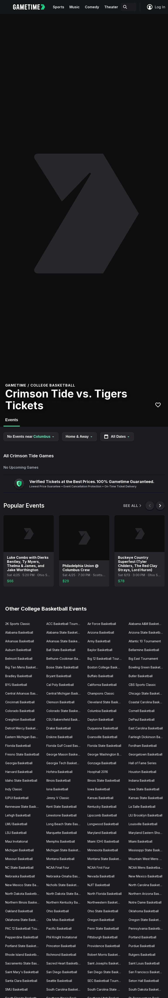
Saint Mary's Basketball (22, 972)
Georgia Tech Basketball (64, 763)
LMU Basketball (16, 824)
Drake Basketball (58, 728)
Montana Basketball (60, 859)
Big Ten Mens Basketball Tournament (24, 667)
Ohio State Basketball (102, 911)
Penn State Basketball (103, 928)
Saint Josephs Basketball (105, 963)
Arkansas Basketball (19, 641)
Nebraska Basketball (20, 876)
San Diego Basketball (61, 972)
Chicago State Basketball (147, 693)
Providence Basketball (103, 946)
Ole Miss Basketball (60, 920)
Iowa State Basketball (144, 789)
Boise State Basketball (62, 667)
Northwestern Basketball (105, 902)
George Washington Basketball (106, 754)
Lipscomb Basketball (102, 815)
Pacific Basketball (59, 928)
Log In (155, 7)
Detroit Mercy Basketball (22, 728)
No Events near (31, 436)
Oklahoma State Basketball (24, 920)
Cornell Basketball (142, 711)
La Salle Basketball (142, 806)
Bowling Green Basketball (147, 667)
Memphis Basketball (60, 841)
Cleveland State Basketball (106, 702)
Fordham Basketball (143, 745)
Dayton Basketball (100, 719)
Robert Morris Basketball (105, 954)
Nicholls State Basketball (63, 885)
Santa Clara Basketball (21, 981)
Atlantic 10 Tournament (145, 641)
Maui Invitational (16, 841)
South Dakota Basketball (146, 989)
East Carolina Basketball (146, 728)
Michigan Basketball (19, 850)
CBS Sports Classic (142, 685)
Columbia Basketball (101, 711)
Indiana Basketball (142, 780)
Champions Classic (100, 693)
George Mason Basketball (65, 754)
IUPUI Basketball (17, 798)
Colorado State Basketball (65, 711)
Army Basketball (98, 641)
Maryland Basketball (101, 833)
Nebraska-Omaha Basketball (65, 876)
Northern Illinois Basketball (24, 902)
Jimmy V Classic (57, 798)
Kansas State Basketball (146, 798)
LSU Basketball (16, 833)
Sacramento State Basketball (24, 963)
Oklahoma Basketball (144, 911)
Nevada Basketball (100, 876)
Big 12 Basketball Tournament (106, 658)
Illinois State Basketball (103, 780)
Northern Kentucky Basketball (65, 902)
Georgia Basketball (18, 763)
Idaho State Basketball (21, 780)
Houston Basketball (142, 772)
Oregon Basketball (100, 920)
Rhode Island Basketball (22, 954)
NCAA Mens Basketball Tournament (147, 867)
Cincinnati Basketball (20, 702)
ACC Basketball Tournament (65, 624)
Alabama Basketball (19, 632)
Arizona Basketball (100, 632)
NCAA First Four (98, 867)
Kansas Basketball (100, 798)
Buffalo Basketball (100, 676)
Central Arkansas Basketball (24, 693)
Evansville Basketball (102, 737)
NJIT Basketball (98, 885)
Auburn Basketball (18, 650)
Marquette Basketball (61, 833)
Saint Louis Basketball (144, 963)
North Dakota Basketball (22, 893)
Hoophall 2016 (97, 772)
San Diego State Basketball (106, 972)
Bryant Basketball (58, 676)
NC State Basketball (19, 867)
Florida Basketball (18, 745)
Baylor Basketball (99, 650)
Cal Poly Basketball (60, 685)
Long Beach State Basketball (65, 824)
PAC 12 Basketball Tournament (24, 928)
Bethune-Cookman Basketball (65, 658)
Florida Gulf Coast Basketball (65, 745)
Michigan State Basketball (64, 850)
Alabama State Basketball (64, 632)
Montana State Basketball (105, 859)
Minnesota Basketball (102, 850)
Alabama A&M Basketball (146, 624)
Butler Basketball (141, 676)
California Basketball (102, 685)
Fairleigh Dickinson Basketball (147, 737)
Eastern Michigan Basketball (24, 737)
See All (132, 506)
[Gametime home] (31, 7)
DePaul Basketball (142, 719)
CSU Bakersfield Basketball (65, 719)
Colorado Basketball (19, 711)
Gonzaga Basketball (101, 763)
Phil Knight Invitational (61, 937)
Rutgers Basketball (142, 954)
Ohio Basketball (57, 911)
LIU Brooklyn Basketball (145, 815)
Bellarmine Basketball (144, 650)
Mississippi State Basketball (147, 850)
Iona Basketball (57, 789)
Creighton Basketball (20, 719)
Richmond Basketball (61, 954)
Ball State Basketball (60, 650)
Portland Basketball (142, 937)
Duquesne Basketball (102, 728)
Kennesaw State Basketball (24, 806)
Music (74, 7)
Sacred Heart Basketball (63, 963)
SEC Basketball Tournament (106, 981)
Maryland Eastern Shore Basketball (147, 833)
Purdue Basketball (142, 946)
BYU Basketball (16, 685)
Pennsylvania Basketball (146, 928)
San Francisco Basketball (147, 972)
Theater (111, 7)
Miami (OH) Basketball (103, 841)
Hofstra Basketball (59, 772)
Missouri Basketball (19, 859)
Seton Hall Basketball (144, 981)
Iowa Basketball (98, 789)
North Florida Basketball (104, 893)
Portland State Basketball (23, 946)
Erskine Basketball (59, 737)
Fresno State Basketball (22, 754)
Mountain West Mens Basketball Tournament (147, 859)
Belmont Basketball (18, 658)
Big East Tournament (143, 658)
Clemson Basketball (60, 702)
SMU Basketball (16, 989)
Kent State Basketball (61, 806)
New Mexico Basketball (145, 876)
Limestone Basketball (61, 815)
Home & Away (79, 436)
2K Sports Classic (17, 624)
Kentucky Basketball (101, 806)
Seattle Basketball (59, 981)
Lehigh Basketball (17, 815)
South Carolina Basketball (64, 989)
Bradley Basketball (18, 676)
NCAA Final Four (57, 867)
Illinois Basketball (58, 780)
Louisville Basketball (143, 824)
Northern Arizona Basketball (147, 893)
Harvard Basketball (18, 772)
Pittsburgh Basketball (102, 937)
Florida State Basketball (104, 745)
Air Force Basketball (101, 624)
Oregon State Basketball (146, 920)
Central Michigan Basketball (65, 693)
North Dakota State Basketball (65, 893)
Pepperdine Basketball (21, 937)
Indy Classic (13, 789)
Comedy (92, 7)
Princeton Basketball (61, 946)
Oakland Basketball (19, 911)
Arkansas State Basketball (64, 641)
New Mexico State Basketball (24, 885)
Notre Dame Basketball (145, 902)
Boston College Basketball (106, 667)
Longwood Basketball (103, 824)
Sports (58, 7)
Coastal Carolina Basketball (147, 702)
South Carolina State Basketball (106, 989)
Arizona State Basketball (146, 632)
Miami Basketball (140, 841)
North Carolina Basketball (147, 885)
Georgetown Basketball (145, 754)
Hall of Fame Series (142, 763)
